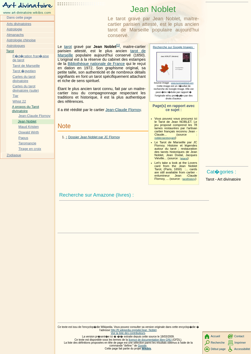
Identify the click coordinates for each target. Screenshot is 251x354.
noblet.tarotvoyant (164, 137)
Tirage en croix (29, 149)
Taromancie (27, 143)
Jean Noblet (27, 121)
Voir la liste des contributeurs (128, 333)
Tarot (10, 51)
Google (142, 345)
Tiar (15, 96)
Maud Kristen (28, 127)
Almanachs (15, 35)
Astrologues (16, 46)
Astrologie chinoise (21, 40)
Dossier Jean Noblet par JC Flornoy (94, 137)
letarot (184, 158)
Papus (23, 138)
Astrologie (14, 29)
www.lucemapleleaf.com (182, 83)
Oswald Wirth (28, 132)
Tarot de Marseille (26, 66)
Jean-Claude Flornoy (123, 110)
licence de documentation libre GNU (150, 339)
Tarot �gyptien (24, 71)
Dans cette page (19, 17)
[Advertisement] (82, 17)
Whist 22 (19, 101)
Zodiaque (14, 155)
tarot (68, 46)
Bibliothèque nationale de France (96, 64)
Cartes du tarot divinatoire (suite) (26, 88)
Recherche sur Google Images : (173, 47)
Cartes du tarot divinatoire (24, 79)
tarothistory (188, 178)
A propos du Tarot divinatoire (25, 109)
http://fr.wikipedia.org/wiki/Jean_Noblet (133, 330)
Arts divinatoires (19, 24)
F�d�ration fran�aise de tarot (31, 58)
